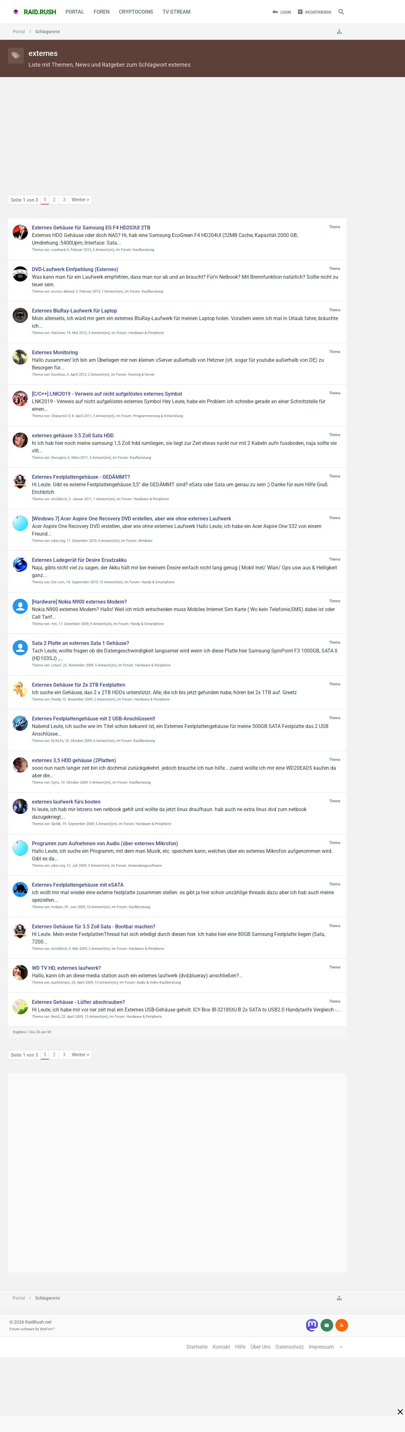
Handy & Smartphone (158, 582)
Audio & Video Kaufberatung (159, 982)
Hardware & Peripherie (146, 333)
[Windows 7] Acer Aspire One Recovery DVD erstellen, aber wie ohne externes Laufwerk (131, 519)
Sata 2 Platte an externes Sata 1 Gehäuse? (80, 643)
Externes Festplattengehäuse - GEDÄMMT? (81, 477)
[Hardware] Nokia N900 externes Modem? (79, 602)
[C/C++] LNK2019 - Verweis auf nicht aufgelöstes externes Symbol (107, 394)
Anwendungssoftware (145, 866)
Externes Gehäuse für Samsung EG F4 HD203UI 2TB (91, 228)
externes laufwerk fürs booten (66, 802)
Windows (145, 541)
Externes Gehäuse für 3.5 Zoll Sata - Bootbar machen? (93, 927)
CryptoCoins (136, 12)
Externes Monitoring (55, 352)
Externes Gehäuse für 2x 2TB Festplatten (78, 685)
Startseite (197, 1347)
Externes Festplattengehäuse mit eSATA (78, 885)
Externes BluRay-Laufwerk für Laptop (74, 311)
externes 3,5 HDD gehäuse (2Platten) (74, 760)
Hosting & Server (141, 375)
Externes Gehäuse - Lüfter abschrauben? (78, 1002)
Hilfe (240, 1347)
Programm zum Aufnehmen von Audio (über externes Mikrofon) (105, 843)
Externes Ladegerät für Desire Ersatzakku (79, 560)
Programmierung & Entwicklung (158, 416)
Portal (74, 12)
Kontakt (221, 1347)
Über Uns (261, 1347)
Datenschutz (290, 1347)
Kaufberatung (143, 250)
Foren (101, 12)
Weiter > (80, 200)
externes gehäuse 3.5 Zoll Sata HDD (73, 436)
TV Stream (176, 12)
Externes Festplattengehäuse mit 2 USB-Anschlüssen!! (93, 719)
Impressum (321, 1347)
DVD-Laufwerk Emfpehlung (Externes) (75, 269)
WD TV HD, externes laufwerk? (66, 968)
